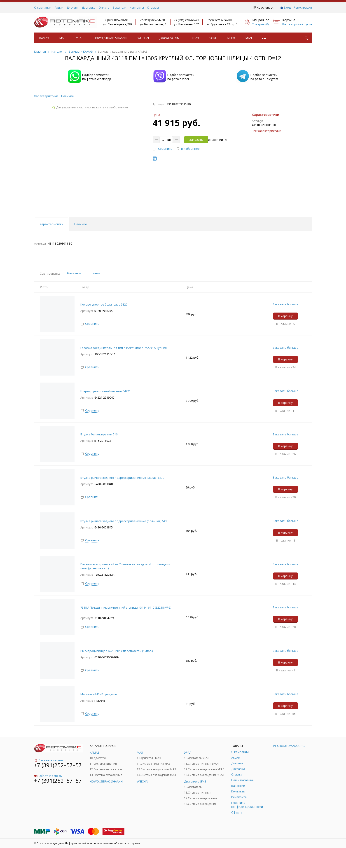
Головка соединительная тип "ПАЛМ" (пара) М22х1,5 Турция (123, 348)
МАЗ (62, 38)
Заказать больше (285, 304)
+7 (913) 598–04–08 (152, 20)
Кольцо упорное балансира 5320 (103, 304)
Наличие (67, 96)
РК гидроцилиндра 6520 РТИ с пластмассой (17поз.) (116, 651)
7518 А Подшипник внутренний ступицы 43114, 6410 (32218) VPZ (125, 607)
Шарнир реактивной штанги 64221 (105, 391)
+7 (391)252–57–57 (58, 765)
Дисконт (73, 7)
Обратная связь (48, 776)
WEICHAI (143, 38)
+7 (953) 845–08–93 (115, 20)
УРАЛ (79, 38)
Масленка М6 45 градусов (98, 694)
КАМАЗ (44, 38)
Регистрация (303, 7)
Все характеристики (266, 131)
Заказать (196, 140)
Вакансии (119, 7)
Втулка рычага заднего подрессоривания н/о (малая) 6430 (122, 478)
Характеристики (46, 96)
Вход (287, 7)
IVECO (231, 38)
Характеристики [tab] (51, 224)
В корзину (285, 316)
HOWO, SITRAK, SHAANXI (110, 38)
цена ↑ (98, 273)
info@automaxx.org (289, 746)
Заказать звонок (48, 760)
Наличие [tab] (80, 224)
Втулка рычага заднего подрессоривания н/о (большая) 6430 (124, 521)
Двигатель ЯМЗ (170, 38)
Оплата (104, 7)
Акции (59, 7)
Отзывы (153, 7)
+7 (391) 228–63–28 (186, 20)
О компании (42, 7)
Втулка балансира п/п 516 (98, 434)
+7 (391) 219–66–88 (218, 20)
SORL (213, 38)
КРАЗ (195, 38)
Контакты (137, 7)
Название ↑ (75, 273)
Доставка (89, 7)
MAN (248, 38)
